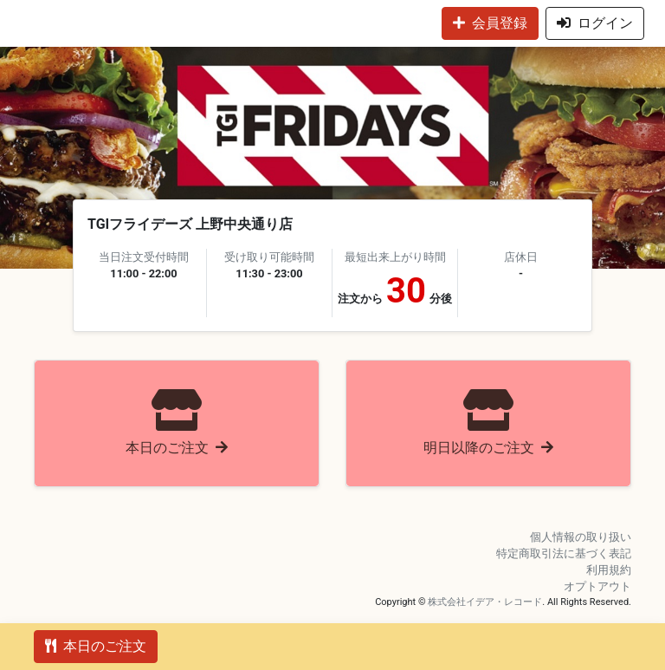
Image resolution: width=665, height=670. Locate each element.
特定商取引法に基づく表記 (563, 553)
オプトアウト (597, 586)
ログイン (595, 23)
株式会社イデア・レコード (485, 602)
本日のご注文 (95, 646)
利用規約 (608, 569)
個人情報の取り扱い (580, 536)
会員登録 (490, 23)
